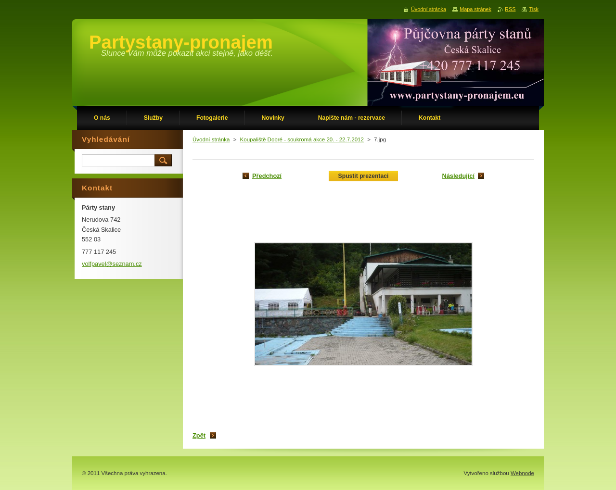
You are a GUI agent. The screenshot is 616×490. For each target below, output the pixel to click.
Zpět (198, 435)
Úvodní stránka (211, 139)
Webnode (522, 473)
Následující (458, 175)
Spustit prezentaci (363, 176)
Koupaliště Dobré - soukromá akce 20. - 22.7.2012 (302, 139)
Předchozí (267, 175)
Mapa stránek (475, 9)
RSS (510, 9)
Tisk (534, 9)
